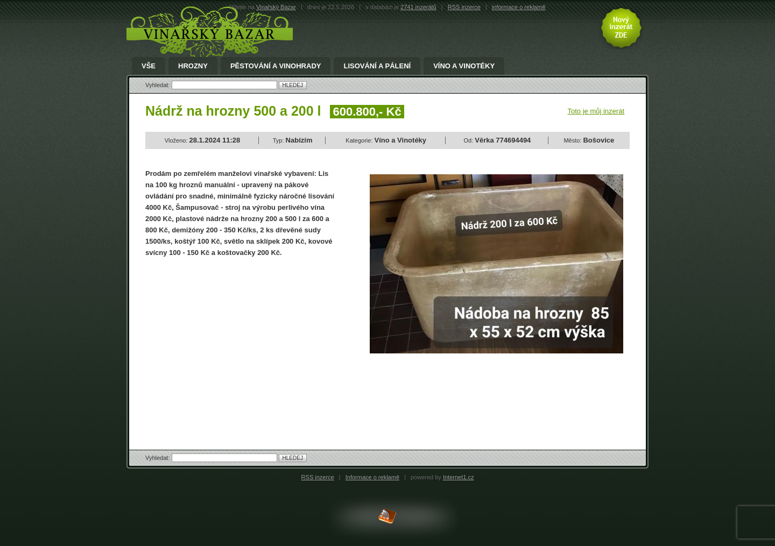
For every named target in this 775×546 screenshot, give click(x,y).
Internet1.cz (458, 477)
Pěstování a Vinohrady (276, 66)
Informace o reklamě (372, 477)
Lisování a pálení (377, 66)
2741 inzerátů (418, 7)
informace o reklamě (519, 7)
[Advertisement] (235, 344)
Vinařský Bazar (276, 7)
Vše (148, 66)
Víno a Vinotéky (464, 66)
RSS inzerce (464, 7)
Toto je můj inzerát (596, 111)
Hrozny (192, 66)
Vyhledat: (158, 85)
